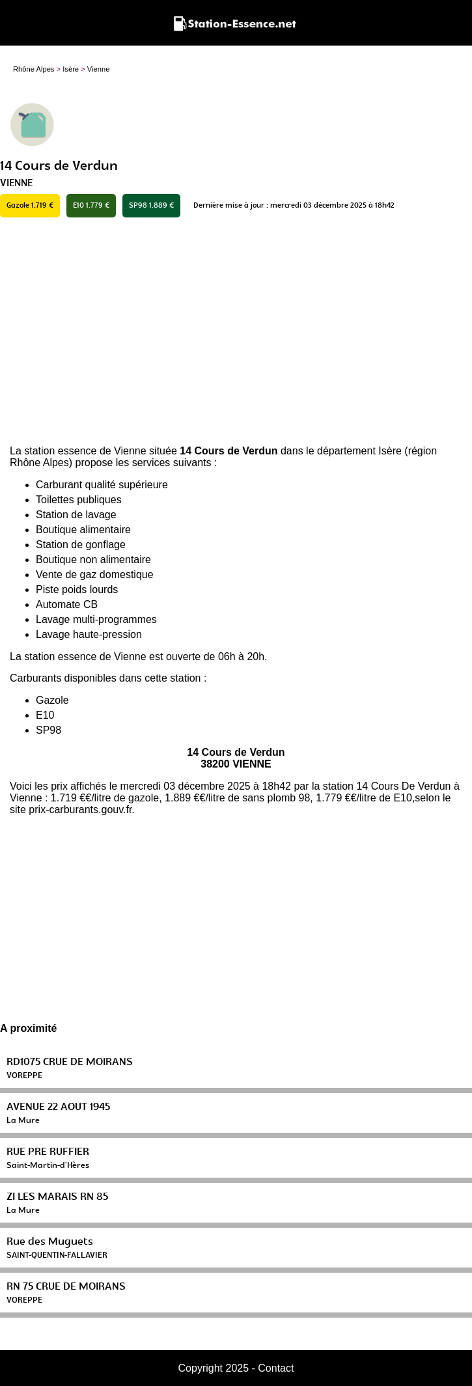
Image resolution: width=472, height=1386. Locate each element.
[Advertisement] (236, 331)
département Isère (359, 450)
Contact (276, 1368)
